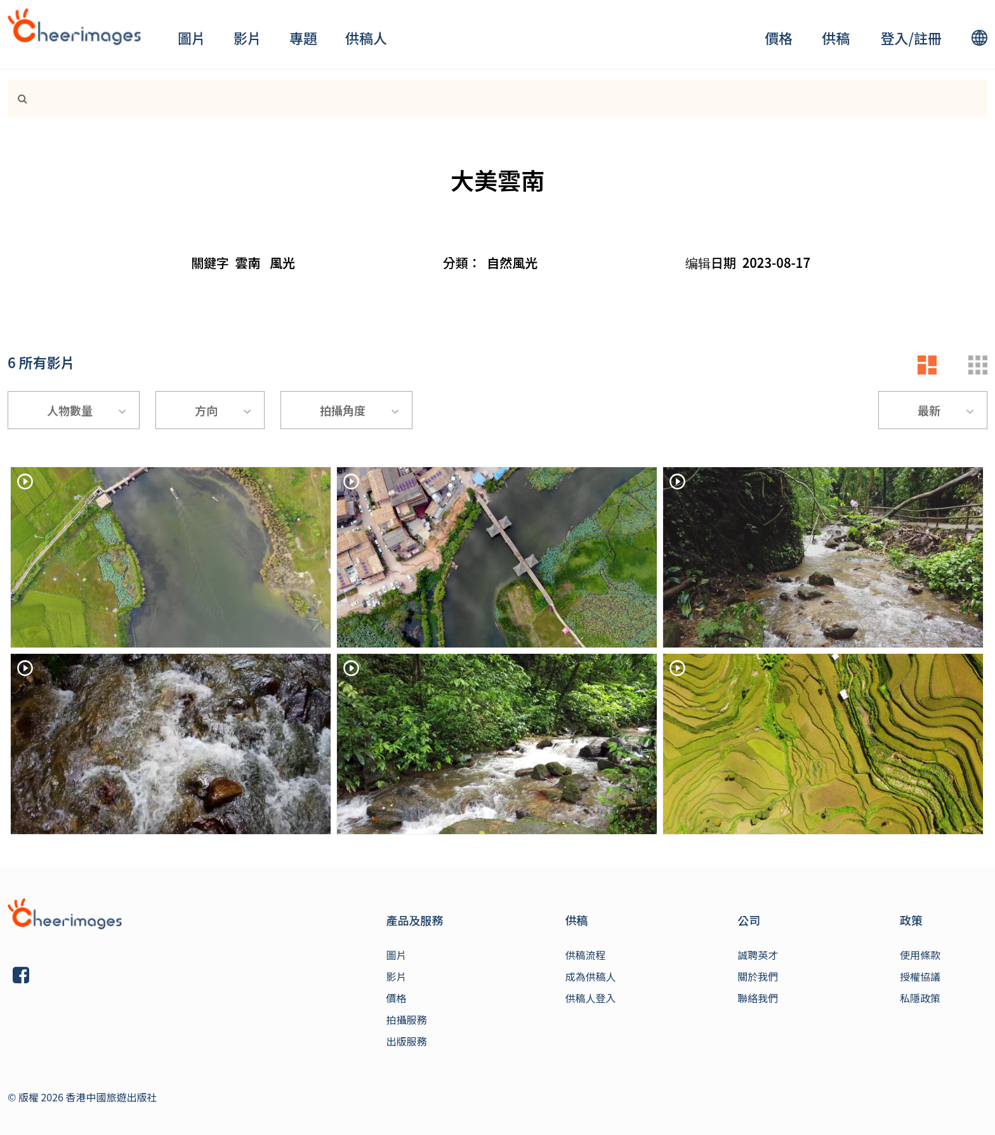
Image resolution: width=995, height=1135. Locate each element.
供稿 (836, 37)
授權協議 (920, 976)
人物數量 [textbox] (70, 410)
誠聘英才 (757, 954)
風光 (282, 262)
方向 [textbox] (206, 410)
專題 (303, 37)
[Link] (17, 98)
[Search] (462, 98)
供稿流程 (585, 954)
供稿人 (366, 37)
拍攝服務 (406, 1019)
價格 (779, 37)
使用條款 (920, 954)
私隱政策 (920, 998)
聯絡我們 (757, 998)
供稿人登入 (590, 998)
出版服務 (406, 1041)
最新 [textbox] (929, 410)
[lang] (979, 38)
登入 (894, 37)
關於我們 (757, 976)
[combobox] (74, 410)
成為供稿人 (590, 976)
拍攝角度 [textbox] (343, 410)
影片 (247, 37)
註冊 (928, 37)
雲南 (248, 262)
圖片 (192, 37)
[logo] (74, 26)
